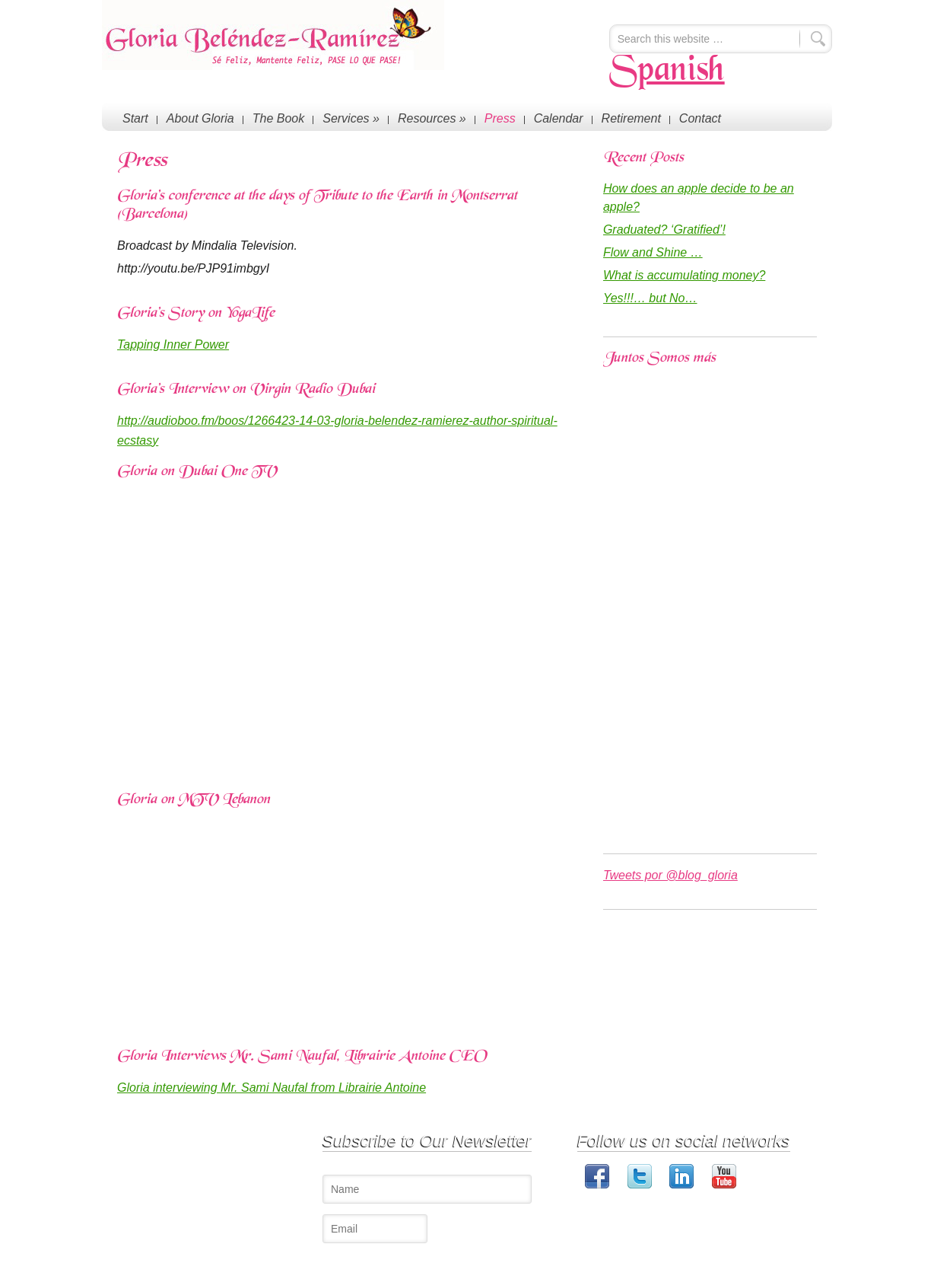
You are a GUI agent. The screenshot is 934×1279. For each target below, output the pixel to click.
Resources (432, 118)
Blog (233, 1203)
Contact (700, 118)
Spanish (667, 71)
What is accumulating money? (684, 275)
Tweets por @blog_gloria (670, 875)
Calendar (558, 118)
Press (500, 118)
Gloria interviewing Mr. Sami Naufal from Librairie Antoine (271, 1087)
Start (135, 118)
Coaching (244, 1173)
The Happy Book (260, 1188)
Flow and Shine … (653, 252)
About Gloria (200, 118)
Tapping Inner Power (173, 344)
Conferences (252, 1157)
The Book (278, 118)
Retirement (631, 118)
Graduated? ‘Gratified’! (664, 229)
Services (351, 118)
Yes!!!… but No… (650, 298)
